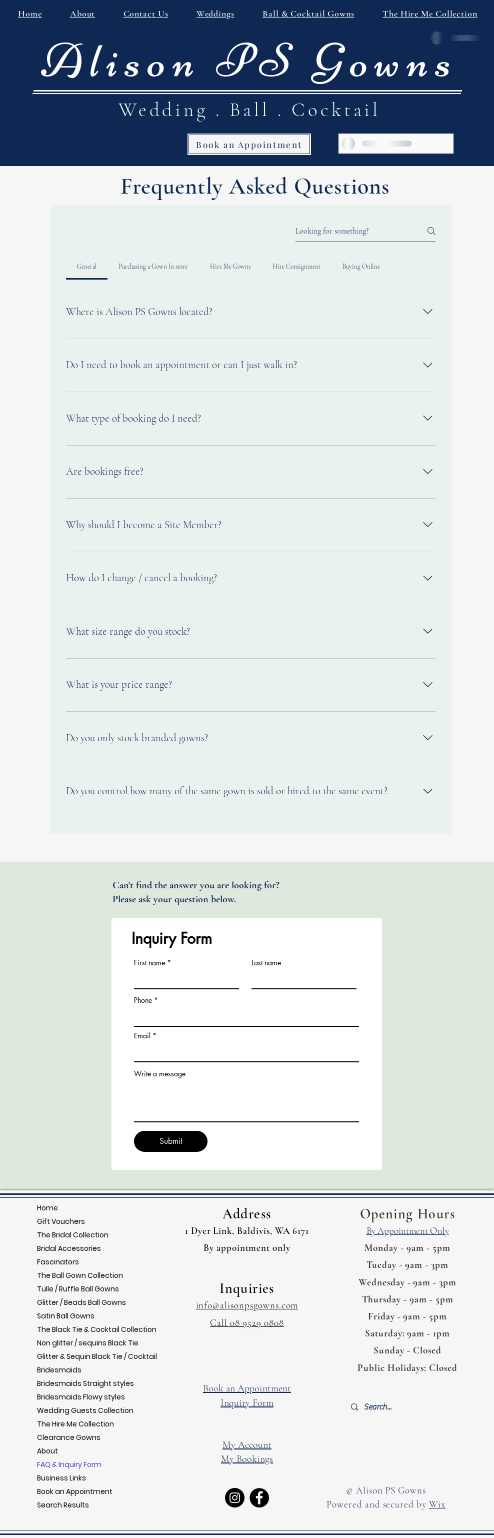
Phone (143, 1000)
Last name (266, 962)
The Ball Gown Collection (80, 1275)
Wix (437, 1504)
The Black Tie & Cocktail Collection (96, 1329)
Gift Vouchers (61, 1221)
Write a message (160, 1073)
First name (149, 962)
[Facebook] (259, 1497)
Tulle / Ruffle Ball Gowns (78, 1289)
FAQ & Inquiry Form (69, 1464)
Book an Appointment (74, 1491)
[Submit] (171, 1141)
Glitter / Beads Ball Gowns (81, 1302)
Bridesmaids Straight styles (85, 1383)
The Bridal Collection (72, 1235)
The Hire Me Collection (75, 1424)
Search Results (63, 1505)
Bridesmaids (59, 1370)
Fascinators (58, 1262)
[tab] (87, 267)
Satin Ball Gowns (65, 1316)
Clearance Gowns (68, 1437)
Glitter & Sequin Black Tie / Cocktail (97, 1356)
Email (142, 1035)
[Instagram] (234, 1497)
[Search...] (407, 1407)
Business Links (61, 1478)
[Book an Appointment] (249, 144)
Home (47, 1208)
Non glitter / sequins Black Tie (87, 1343)
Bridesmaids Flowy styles (81, 1397)
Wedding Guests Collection (85, 1410)
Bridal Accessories (69, 1248)
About (47, 1451)
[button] (145, 14)
